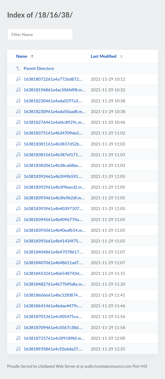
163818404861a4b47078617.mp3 (50, 251)
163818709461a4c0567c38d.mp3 (50, 327)
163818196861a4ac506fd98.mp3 (50, 89)
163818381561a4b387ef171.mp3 (50, 154)
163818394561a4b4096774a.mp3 (50, 219)
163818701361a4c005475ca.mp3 (50, 316)
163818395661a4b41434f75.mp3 (50, 240)
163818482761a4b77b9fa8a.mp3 (50, 283)
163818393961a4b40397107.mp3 (50, 208)
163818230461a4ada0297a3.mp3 (50, 100)
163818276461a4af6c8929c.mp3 (50, 122)
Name (21, 56)
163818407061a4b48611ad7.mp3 (50, 262)
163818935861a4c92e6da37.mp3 (50, 348)
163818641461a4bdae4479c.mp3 (50, 305)
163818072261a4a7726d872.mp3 (50, 79)
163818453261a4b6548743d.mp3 (50, 273)
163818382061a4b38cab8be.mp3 (50, 165)
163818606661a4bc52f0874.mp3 (50, 294)
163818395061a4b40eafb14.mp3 (50, 230)
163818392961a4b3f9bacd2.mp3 (50, 187)
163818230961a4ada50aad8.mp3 (50, 111)
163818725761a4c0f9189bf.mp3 (50, 338)
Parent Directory (34, 68)
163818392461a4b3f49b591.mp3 (50, 176)
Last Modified (103, 56)
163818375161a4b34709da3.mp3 (50, 132)
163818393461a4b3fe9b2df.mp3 (50, 197)
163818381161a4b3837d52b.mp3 (50, 143)
